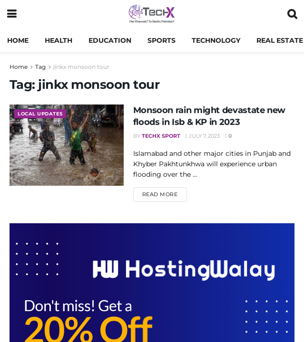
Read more (164, 194)
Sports (161, 40)
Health (58, 40)
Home (18, 40)
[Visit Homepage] (151, 14)
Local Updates (42, 114)
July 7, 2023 (203, 136)
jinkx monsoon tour (81, 66)
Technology (216, 40)
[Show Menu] (11, 14)
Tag (40, 66)
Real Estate (279, 40)
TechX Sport (161, 136)
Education (109, 40)
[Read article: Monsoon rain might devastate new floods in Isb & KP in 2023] (67, 145)
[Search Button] (292, 14)
